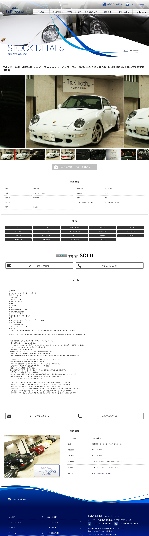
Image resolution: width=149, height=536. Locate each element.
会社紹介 (41, 12)
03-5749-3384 (115, 4)
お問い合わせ (124, 12)
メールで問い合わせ (39, 265)
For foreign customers (141, 12)
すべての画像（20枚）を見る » (74, 167)
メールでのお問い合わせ (139, 4)
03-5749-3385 (129, 523)
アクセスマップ (91, 12)
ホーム (126, 51)
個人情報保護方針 (53, 533)
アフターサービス (74, 12)
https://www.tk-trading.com (102, 473)
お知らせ (108, 12)
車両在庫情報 (57, 12)
